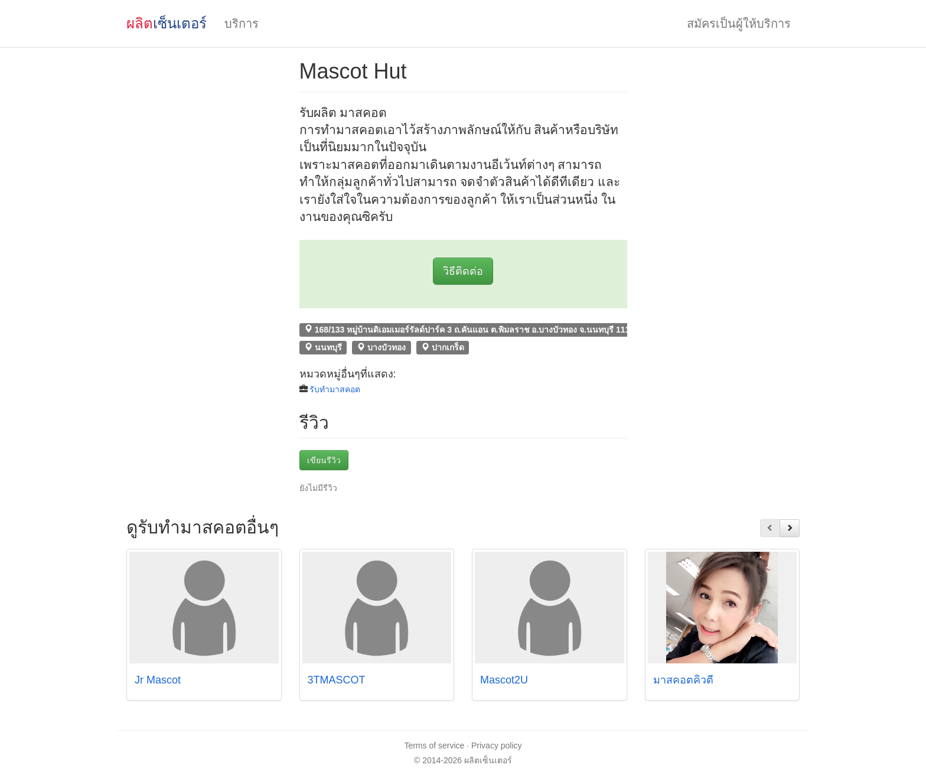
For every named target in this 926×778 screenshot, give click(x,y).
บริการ (241, 23)
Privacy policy (496, 745)
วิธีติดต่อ (463, 271)
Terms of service (434, 745)
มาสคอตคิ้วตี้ (683, 680)
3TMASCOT (337, 680)
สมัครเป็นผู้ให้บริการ (739, 23)
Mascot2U (504, 680)
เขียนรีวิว (324, 460)
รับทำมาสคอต (334, 389)
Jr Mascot (158, 680)
